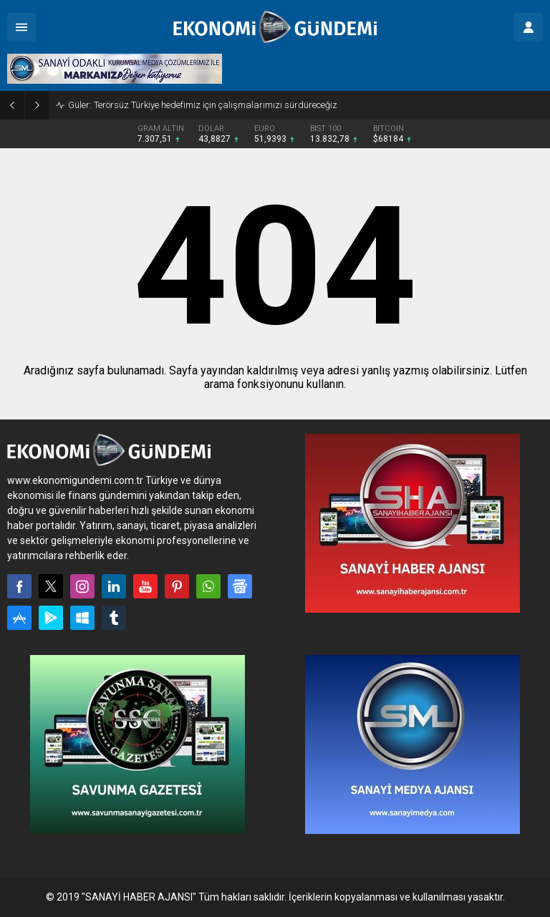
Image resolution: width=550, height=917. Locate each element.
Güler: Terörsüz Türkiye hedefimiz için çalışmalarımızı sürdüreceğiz (202, 105)
